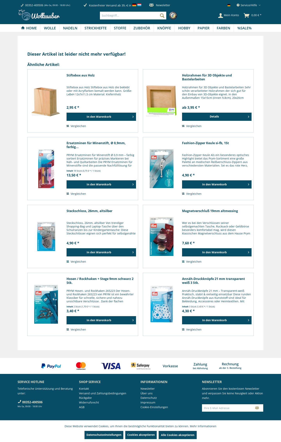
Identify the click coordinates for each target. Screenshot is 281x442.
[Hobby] (184, 28)
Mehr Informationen (203, 426)
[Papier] (203, 28)
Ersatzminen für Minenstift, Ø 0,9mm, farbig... (96, 145)
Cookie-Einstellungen (154, 407)
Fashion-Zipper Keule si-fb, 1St (205, 143)
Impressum (147, 402)
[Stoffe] (120, 28)
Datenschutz (148, 398)
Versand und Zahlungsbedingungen (102, 393)
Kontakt (84, 388)
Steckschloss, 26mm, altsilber (89, 211)
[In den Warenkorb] (101, 117)
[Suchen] (162, 15)
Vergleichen (76, 126)
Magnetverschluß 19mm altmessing (210, 211)
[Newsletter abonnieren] (257, 408)
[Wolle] (49, 28)
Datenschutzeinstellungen (103, 435)
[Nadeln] (70, 28)
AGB (81, 407)
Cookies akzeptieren (141, 435)
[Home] (29, 28)
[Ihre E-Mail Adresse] (226, 408)
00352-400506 (34, 5)
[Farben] (223, 28)
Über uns (146, 393)
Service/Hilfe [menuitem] (247, 5)
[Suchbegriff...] (133, 15)
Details (229, 116)
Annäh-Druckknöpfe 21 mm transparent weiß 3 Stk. (213, 281)
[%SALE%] (244, 28)
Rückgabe (85, 398)
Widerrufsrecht (89, 402)
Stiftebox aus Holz (81, 75)
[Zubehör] (142, 28)
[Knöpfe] (164, 28)
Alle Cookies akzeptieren (177, 435)
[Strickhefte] (95, 28)
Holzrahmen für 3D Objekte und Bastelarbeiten (207, 77)
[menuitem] (139, 15)
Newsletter (159, 5)
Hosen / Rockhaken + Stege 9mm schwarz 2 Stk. (100, 281)
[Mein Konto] (228, 15)
